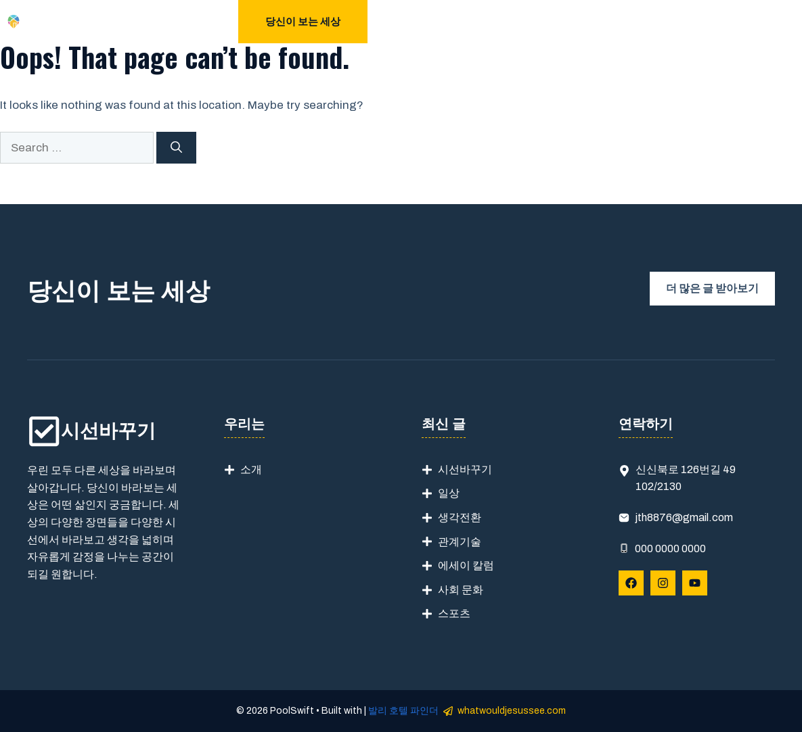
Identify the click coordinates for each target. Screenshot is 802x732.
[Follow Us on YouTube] (694, 582)
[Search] (176, 148)
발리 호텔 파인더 (403, 711)
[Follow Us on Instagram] (662, 582)
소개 (251, 469)
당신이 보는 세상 (302, 21)
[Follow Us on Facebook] (631, 582)
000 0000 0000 (670, 548)
